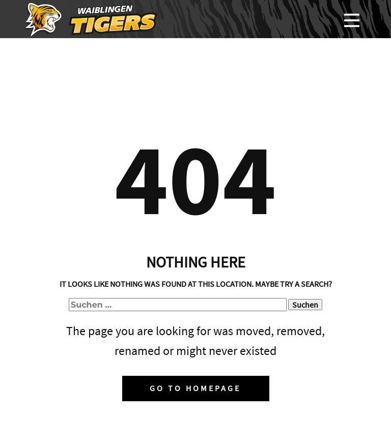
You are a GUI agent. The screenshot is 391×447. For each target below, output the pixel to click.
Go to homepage (195, 388)
